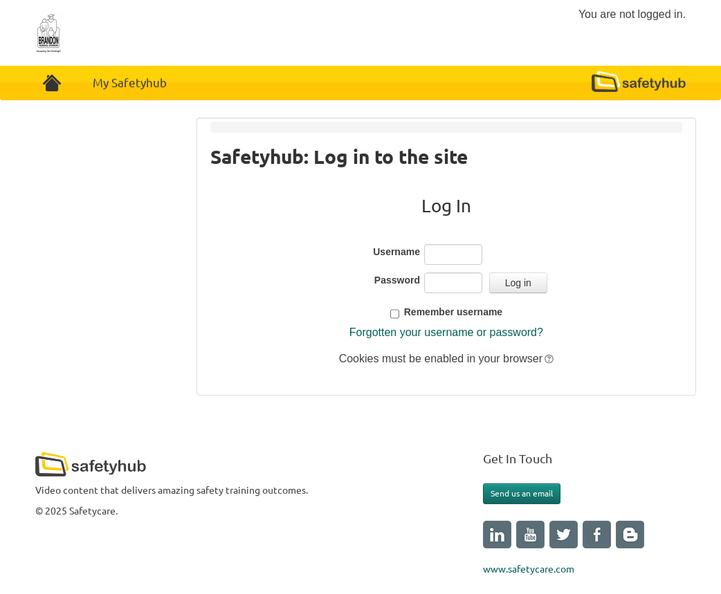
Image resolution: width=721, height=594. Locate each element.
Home (51, 83)
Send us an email (522, 493)
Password (397, 280)
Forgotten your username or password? (446, 332)
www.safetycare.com (528, 569)
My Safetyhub (130, 82)
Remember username (453, 311)
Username (396, 251)
